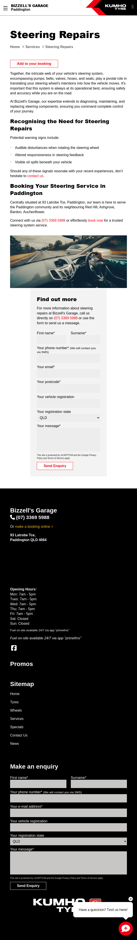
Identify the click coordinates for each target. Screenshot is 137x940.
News (14, 743)
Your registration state (54, 412)
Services (16, 719)
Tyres (14, 702)
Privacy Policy (69, 878)
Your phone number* (46, 792)
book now (95, 220)
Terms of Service (56, 458)
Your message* (48, 426)
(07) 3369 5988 (53, 220)
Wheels (16, 710)
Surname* (78, 333)
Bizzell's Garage (29, 6)
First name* (46, 333)
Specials (16, 727)
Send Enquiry (55, 466)
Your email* (46, 367)
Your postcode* (48, 382)
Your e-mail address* (26, 806)
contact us (35, 176)
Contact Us (18, 735)
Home (15, 694)
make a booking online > (34, 526)
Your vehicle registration (55, 397)
